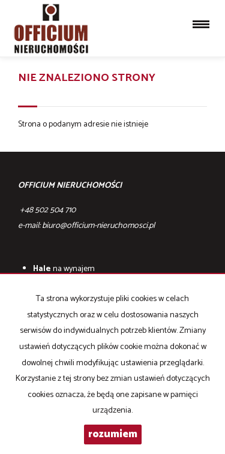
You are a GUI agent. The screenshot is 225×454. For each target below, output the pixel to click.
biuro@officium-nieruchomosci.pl (98, 226)
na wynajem (64, 269)
